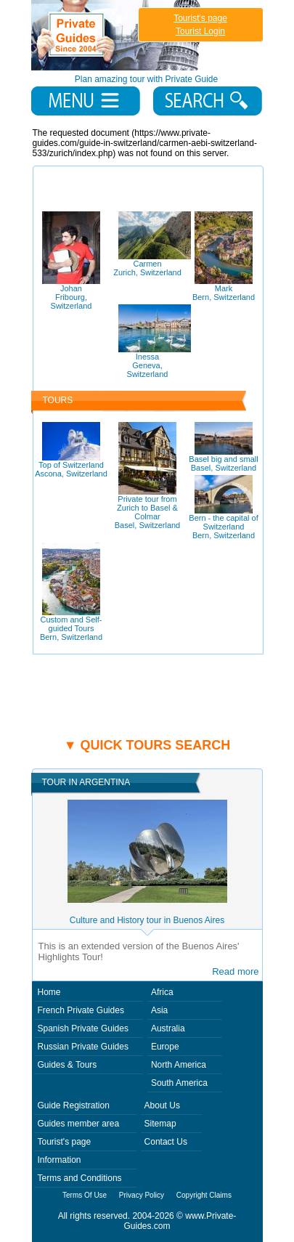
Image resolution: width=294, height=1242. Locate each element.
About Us (162, 1105)
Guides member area (79, 1124)
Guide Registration (74, 1105)
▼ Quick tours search (147, 745)
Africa (162, 992)
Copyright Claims (204, 1195)
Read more (235, 971)
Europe (165, 1047)
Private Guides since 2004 (117, 35)
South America (179, 1083)
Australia (168, 1028)
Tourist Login (200, 31)
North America (178, 1065)
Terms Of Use (84, 1195)
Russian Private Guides (83, 1047)
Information (59, 1160)
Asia (159, 1010)
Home (49, 992)
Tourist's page (200, 18)
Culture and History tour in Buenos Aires (147, 920)
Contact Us (165, 1142)
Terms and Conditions (80, 1178)
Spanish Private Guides (83, 1028)
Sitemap (160, 1124)
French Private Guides (81, 1010)
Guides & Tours (67, 1065)
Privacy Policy (141, 1195)
